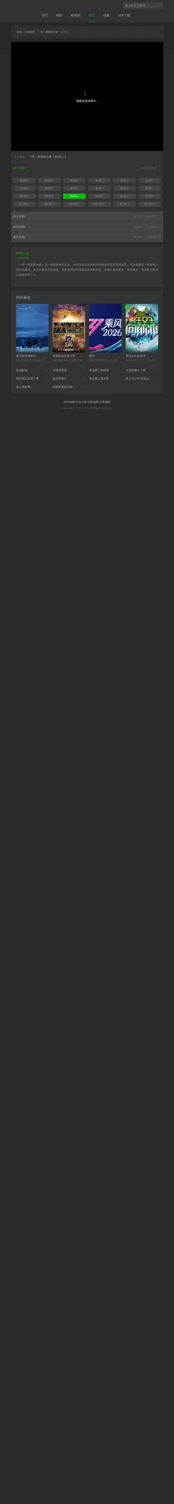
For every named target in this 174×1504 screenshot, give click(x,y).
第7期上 (24, 196)
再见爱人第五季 (105, 379)
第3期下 (149, 180)
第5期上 (74, 188)
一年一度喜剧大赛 (40, 156)
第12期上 (124, 204)
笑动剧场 (32, 370)
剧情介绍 (22, 253)
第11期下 (99, 204)
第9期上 (124, 196)
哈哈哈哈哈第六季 (64, 355)
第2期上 (74, 180)
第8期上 (74, 196)
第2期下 (99, 180)
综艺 (92, 15)
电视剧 (75, 15)
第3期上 (124, 180)
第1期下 (49, 180)
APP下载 (124, 15)
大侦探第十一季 (142, 370)
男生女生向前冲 (136, 355)
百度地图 (104, 402)
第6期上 (124, 188)
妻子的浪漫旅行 (26, 355)
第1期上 (24, 180)
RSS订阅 (81, 402)
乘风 (92, 355)
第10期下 (49, 204)
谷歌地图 (93, 402)
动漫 (106, 15)
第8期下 (99, 196)
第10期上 (24, 204)
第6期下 (149, 188)
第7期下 (49, 196)
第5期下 (99, 188)
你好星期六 (69, 379)
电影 (59, 15)
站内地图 (70, 402)
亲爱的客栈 (69, 370)
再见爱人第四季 (105, 370)
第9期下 (149, 196)
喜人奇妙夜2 (32, 387)
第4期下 (49, 188)
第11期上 (74, 204)
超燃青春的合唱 (69, 387)
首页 (44, 15)
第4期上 (24, 188)
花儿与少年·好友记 (142, 379)
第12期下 (150, 204)
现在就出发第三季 (32, 379)
